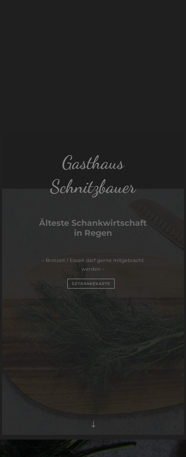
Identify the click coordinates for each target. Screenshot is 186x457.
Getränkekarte (91, 283)
